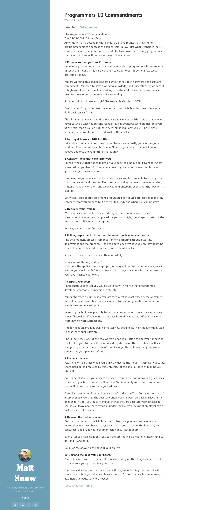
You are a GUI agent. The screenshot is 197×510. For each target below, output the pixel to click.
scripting (86, 485)
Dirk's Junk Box (88, 27)
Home (25, 497)
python (75, 485)
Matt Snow (25, 466)
